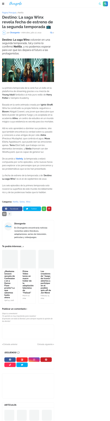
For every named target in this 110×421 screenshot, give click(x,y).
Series (22, 202)
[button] (3, 4)
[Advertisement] (83, 31)
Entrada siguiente (45, 344)
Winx (28, 202)
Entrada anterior (10, 344)
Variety (19, 158)
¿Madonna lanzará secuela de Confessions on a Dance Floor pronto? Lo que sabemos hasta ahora (9, 284)
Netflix (21, 13)
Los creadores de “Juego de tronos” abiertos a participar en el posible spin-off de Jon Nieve (46, 282)
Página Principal (9, 13)
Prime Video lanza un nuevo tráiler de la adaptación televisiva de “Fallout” (28, 282)
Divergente (20, 223)
